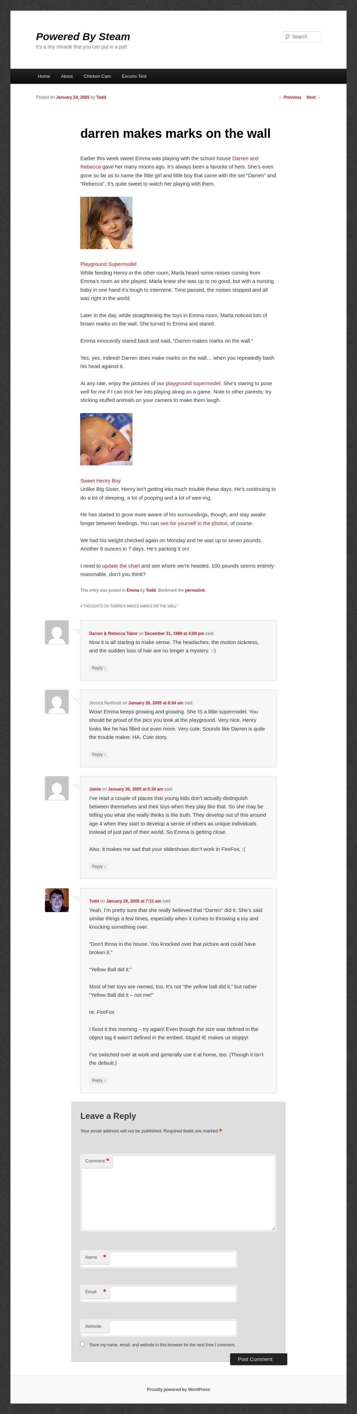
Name (95, 1257)
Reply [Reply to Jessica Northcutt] (99, 754)
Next (313, 97)
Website (93, 1326)
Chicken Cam (97, 76)
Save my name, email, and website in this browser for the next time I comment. (163, 1344)
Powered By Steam (83, 36)
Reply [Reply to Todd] (99, 1080)
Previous (289, 97)
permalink (195, 590)
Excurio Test (134, 76)
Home (44, 76)
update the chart (121, 566)
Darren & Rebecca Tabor (113, 633)
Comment (97, 1161)
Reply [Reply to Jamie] (99, 866)
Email (95, 1292)
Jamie (95, 789)
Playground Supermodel (108, 264)
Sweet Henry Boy (100, 481)
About (67, 76)
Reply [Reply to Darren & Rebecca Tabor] (99, 668)
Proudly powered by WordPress (178, 1389)
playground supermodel (193, 383)
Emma (133, 590)
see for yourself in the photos (194, 523)
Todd (101, 97)
